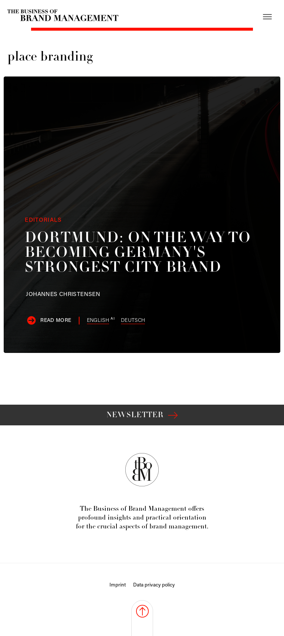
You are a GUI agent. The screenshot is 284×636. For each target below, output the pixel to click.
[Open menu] (267, 17)
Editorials (43, 220)
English (98, 320)
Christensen (63, 294)
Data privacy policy (154, 585)
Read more (55, 320)
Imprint (117, 585)
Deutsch (133, 320)
